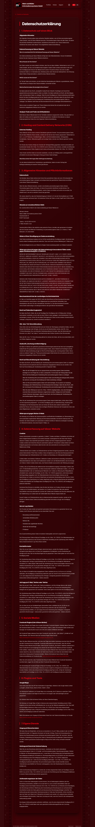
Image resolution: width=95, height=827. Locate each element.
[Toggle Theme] (69, 5)
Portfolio (48, 4)
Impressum (70, 826)
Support (61, 4)
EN (77, 4)
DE (73, 4)
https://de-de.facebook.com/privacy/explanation (55, 656)
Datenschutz (78, 826)
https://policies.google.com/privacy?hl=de (31, 717)
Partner (55, 4)
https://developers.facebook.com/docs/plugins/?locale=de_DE (36, 637)
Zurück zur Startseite (22, 14)
